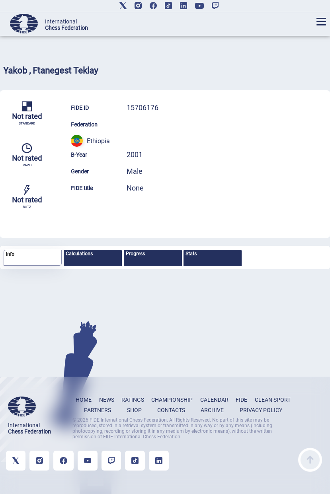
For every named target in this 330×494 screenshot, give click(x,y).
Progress (135, 254)
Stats (191, 254)
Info (10, 254)
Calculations (79, 254)
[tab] (33, 258)
